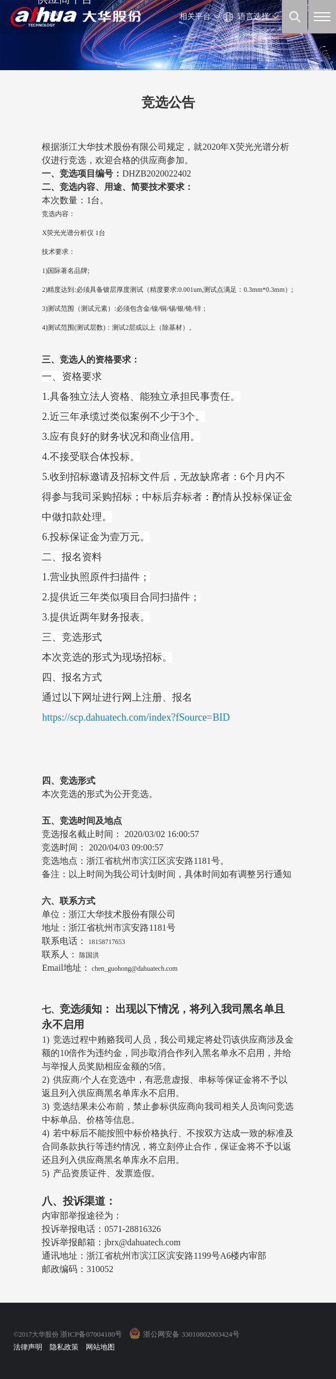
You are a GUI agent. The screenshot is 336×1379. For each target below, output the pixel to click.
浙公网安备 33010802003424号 (191, 1334)
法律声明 (27, 1347)
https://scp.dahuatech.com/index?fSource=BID (136, 717)
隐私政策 (64, 1347)
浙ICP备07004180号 (91, 1334)
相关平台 (195, 16)
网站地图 (100, 1347)
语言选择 (253, 16)
